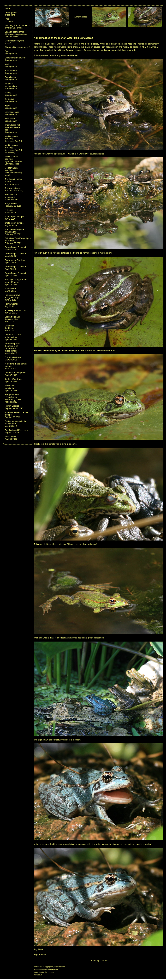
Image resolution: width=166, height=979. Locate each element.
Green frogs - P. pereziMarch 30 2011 (15, 254)
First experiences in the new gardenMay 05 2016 (15, 423)
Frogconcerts (9, 20)
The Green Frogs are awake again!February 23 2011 (14, 231)
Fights (11, 106)
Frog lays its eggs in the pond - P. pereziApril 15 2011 (16, 282)
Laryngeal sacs (12, 113)
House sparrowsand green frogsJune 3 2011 (12, 297)
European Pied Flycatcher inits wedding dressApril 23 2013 (13, 398)
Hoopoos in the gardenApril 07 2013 (15, 373)
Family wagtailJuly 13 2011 (11, 305)
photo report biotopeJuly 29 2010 (14, 224)
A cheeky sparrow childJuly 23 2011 (15, 311)
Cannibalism (11, 78)
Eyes (11, 52)
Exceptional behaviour (15, 59)
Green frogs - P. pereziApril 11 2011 (15, 274)
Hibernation (11, 119)
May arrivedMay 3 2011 (10, 289)
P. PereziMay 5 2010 (10, 211)
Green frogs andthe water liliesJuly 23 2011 (12, 319)
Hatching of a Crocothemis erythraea (17, 26)
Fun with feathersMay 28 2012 (13, 358)
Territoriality (11, 100)
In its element (11, 71)
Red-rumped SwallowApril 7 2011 (15, 261)
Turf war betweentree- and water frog (14, 189)
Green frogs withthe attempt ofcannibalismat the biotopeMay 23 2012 (12, 348)
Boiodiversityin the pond (11, 197)
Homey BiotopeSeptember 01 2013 (14, 407)
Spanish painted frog (16, 34)
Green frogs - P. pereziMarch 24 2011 (15, 248)
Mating (11, 93)
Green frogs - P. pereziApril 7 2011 (15, 267)
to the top (95, 960)
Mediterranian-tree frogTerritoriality (13, 149)
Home (7, 8)
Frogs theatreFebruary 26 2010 (13, 204)
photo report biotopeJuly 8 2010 (14, 217)
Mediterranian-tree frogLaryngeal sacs (13, 160)
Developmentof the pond (11, 13)
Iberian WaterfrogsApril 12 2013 (13, 380)
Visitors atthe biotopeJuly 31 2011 (11, 328)
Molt (11, 65)
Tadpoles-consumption (11, 86)
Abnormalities (17, 47)
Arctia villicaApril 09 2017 (11, 437)
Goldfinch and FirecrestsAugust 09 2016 (16, 431)
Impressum (38, 975)
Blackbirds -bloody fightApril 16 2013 (11, 388)
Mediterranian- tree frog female (13, 171)
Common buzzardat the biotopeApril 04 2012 (13, 337)
